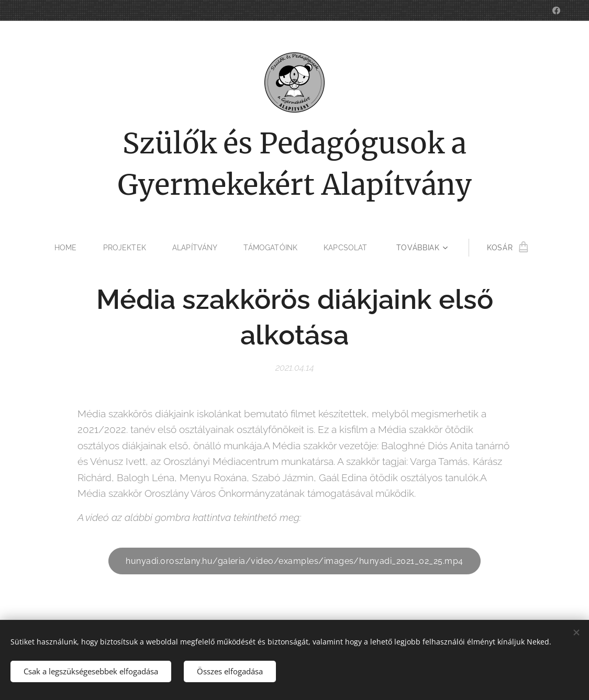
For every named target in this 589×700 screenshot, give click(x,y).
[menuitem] (66, 248)
